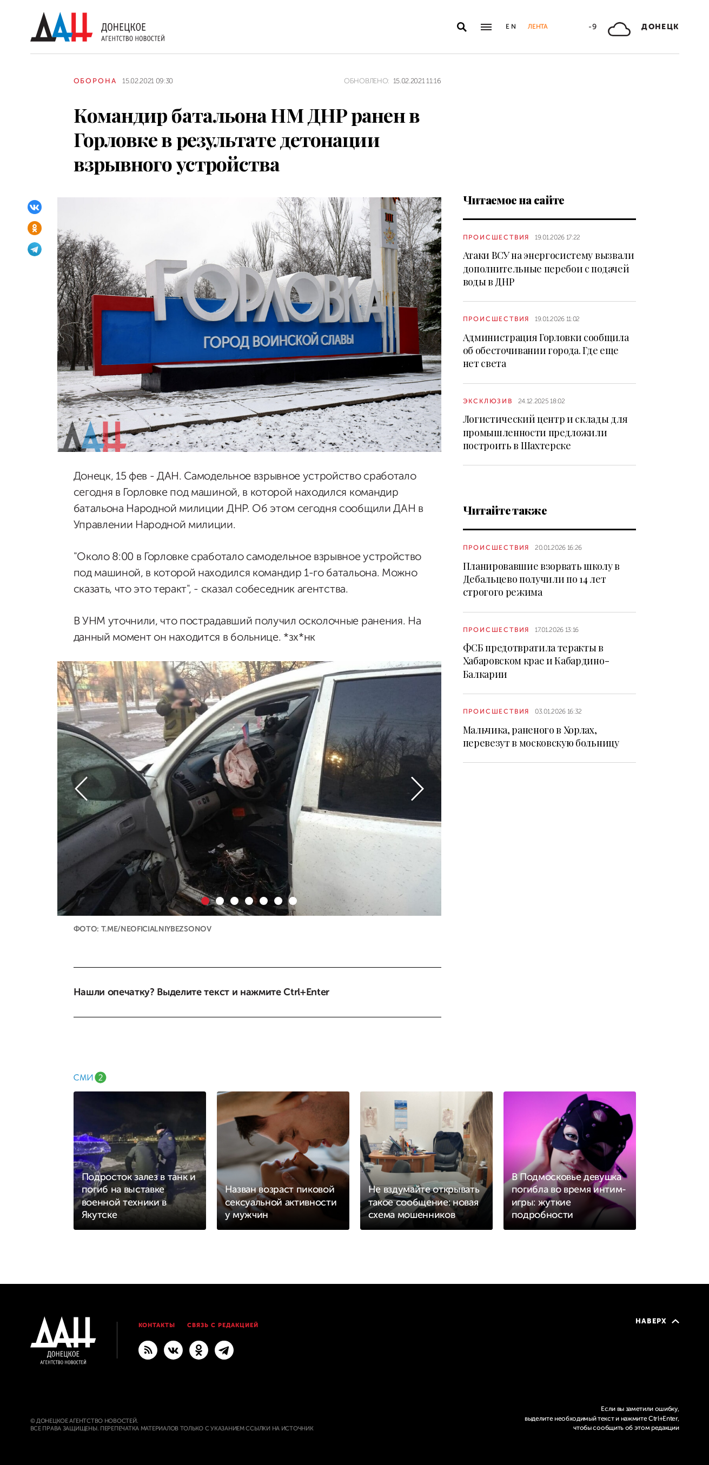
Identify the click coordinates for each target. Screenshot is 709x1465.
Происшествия (496, 237)
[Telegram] (35, 249)
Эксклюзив (488, 401)
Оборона (95, 81)
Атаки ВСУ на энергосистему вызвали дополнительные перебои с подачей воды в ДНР (548, 268)
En (511, 26)
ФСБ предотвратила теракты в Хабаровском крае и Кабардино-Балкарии (536, 661)
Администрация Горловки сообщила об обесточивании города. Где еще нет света (546, 350)
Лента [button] (537, 26)
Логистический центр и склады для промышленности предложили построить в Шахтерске (545, 432)
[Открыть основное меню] (486, 27)
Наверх (657, 1321)
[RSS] (147, 1349)
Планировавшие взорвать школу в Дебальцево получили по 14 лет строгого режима (541, 579)
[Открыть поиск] (462, 27)
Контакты (157, 1325)
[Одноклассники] (35, 228)
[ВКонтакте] (35, 207)
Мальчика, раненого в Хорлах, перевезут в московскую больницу (541, 736)
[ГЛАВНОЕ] (224, 1349)
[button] (81, 788)
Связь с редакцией (223, 1325)
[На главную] (97, 27)
